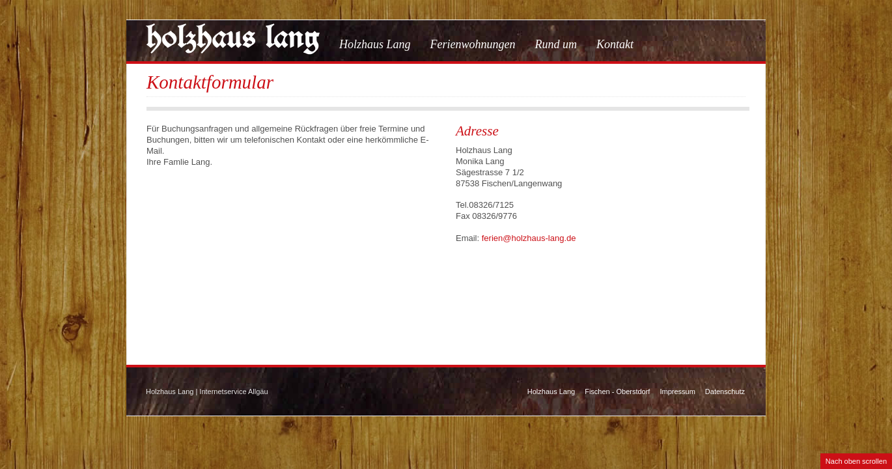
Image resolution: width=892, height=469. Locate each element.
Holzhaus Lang (375, 44)
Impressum (677, 391)
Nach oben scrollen (856, 461)
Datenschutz (725, 391)
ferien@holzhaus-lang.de (529, 238)
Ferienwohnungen (473, 44)
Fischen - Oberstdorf (617, 391)
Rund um (556, 44)
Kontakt (615, 44)
